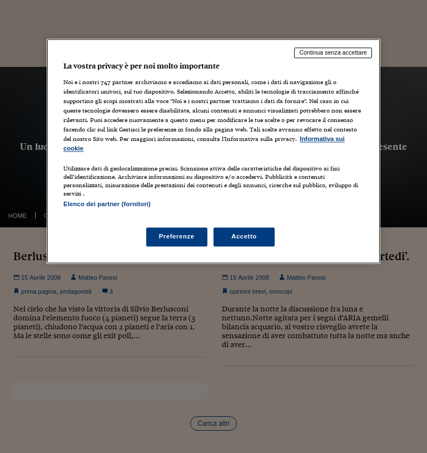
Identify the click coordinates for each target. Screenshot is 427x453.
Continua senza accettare (333, 52)
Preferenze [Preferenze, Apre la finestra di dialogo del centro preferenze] (177, 236)
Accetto (244, 236)
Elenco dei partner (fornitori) (107, 204)
